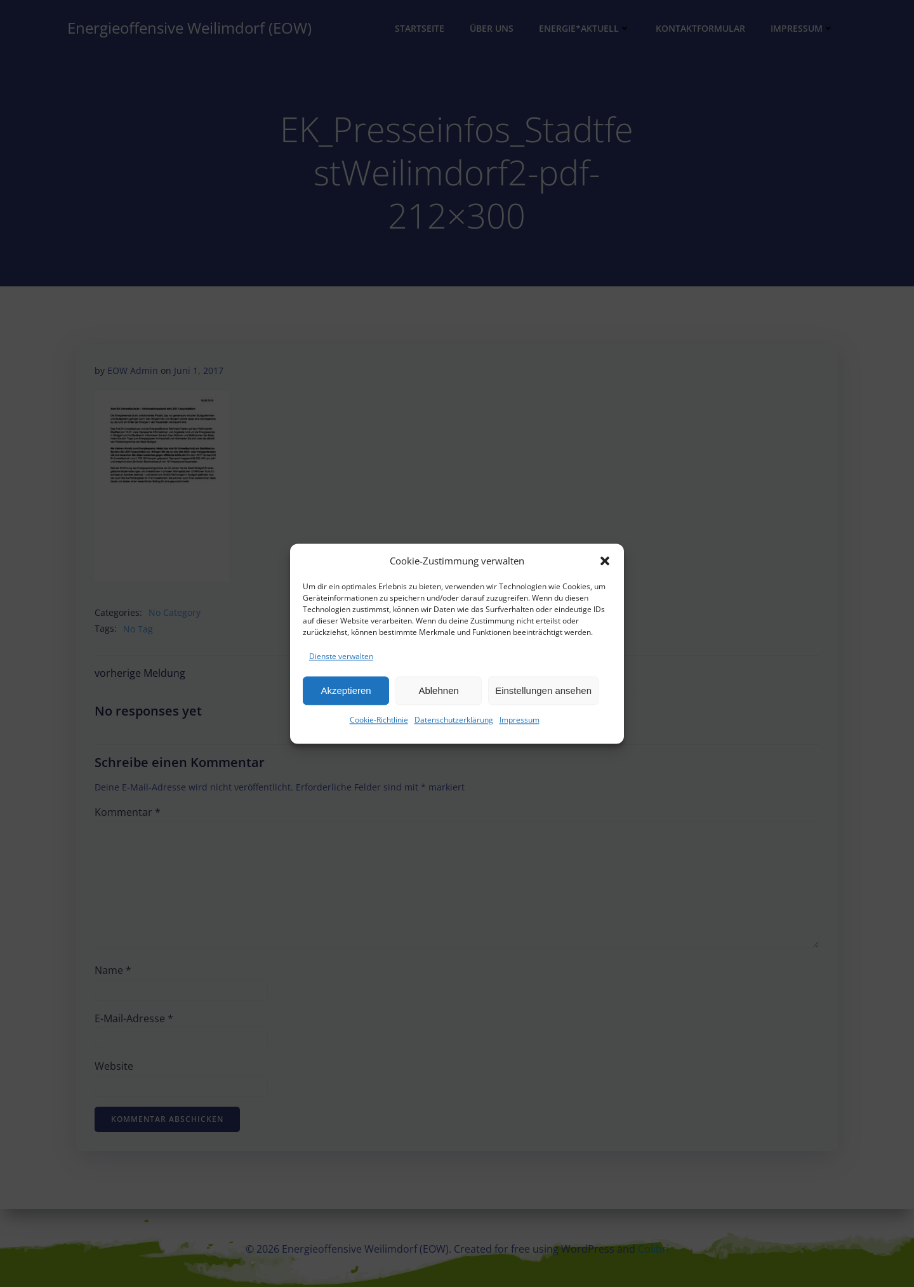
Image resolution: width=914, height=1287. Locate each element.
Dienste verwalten (341, 656)
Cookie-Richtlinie (379, 720)
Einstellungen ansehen (543, 691)
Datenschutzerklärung (453, 720)
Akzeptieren (346, 691)
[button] (605, 561)
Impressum (520, 720)
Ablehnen (438, 691)
